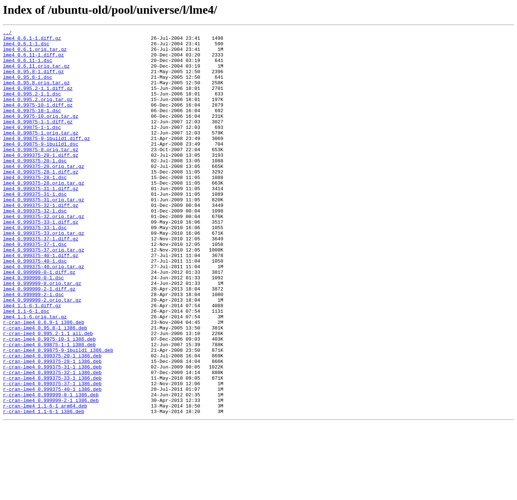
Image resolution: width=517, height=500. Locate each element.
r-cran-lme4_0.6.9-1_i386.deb (43, 381)
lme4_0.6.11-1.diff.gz (33, 60)
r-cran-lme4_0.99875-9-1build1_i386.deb (58, 414)
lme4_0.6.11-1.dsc (27, 67)
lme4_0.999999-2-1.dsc (33, 347)
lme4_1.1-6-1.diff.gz (32, 361)
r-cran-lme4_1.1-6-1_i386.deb (43, 488)
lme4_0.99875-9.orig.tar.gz (40, 174)
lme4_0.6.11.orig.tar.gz (36, 73)
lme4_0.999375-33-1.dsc (35, 267)
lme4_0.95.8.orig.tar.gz (36, 93)
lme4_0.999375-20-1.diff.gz (40, 180)
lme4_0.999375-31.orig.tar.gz (43, 234)
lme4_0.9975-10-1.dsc (32, 127)
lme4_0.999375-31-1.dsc (35, 227)
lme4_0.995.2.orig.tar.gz (37, 113)
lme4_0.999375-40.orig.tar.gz (43, 314)
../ (7, 33)
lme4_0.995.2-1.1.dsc (32, 107)
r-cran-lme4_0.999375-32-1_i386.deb (52, 441)
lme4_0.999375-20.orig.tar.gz (43, 194)
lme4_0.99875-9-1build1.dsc (40, 167)
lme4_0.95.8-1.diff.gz (33, 80)
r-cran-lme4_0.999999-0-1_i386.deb (50, 468)
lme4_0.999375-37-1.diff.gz (40, 280)
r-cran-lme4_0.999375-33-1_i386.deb (52, 448)
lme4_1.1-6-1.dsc (26, 367)
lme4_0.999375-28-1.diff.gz (40, 200)
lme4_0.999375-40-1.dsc (35, 307)
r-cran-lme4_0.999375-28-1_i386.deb (52, 428)
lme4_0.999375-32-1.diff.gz (40, 240)
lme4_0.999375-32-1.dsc (35, 247)
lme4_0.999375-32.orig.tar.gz (43, 254)
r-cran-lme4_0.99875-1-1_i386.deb (49, 408)
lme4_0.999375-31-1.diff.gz (40, 220)
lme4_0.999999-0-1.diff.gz (39, 321)
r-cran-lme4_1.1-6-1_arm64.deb (45, 481)
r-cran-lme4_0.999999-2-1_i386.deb (50, 474)
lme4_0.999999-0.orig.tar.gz (42, 334)
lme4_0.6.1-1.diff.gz (32, 40)
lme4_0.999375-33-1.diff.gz (40, 260)
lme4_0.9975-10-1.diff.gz (37, 120)
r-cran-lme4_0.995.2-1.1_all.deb (48, 394)
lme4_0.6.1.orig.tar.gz (35, 53)
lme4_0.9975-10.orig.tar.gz (40, 133)
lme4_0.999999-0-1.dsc (33, 327)
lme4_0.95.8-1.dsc (27, 87)
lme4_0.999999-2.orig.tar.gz (42, 354)
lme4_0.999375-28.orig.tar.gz (43, 214)
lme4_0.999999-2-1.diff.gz (39, 341)
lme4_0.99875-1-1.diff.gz (37, 140)
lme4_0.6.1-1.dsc (26, 46)
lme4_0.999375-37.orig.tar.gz (43, 294)
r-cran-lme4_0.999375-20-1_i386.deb (52, 421)
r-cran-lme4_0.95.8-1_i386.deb (45, 387)
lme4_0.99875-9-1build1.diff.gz (46, 160)
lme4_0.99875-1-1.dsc (32, 147)
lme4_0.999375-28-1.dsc (35, 207)
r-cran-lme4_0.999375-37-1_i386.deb (52, 454)
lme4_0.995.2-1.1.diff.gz (37, 100)
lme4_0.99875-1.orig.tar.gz (40, 153)
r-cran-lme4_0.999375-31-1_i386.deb (52, 434)
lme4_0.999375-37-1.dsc (35, 287)
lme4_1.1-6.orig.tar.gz (35, 374)
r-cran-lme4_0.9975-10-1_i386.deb (49, 401)
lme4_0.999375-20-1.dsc (35, 187)
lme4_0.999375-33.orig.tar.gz (43, 274)
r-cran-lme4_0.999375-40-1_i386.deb (52, 461)
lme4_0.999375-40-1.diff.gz (40, 301)
